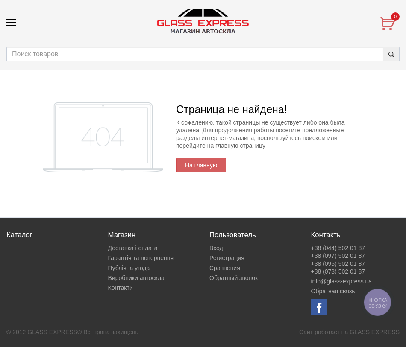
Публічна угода (129, 268)
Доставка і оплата (133, 248)
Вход (216, 248)
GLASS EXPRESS (375, 332)
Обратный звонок (233, 277)
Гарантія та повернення (141, 257)
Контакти (120, 287)
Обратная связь (333, 291)
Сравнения (224, 268)
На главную (201, 165)
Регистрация (226, 257)
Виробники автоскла (136, 277)
